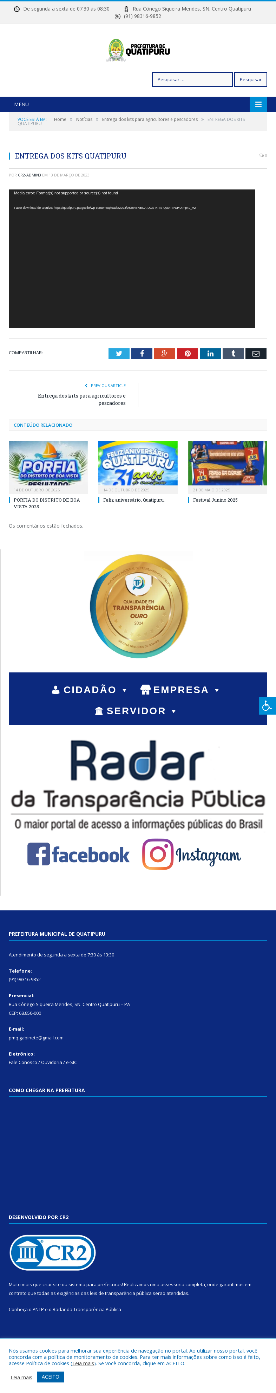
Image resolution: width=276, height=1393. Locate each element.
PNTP (38, 1333)
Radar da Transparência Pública (87, 1333)
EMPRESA (187, 713)
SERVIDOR (143, 734)
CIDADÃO (97, 713)
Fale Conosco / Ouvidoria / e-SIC (43, 1086)
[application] (132, 282)
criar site (51, 1308)
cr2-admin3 (29, 198)
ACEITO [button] (50, 1376)
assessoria (172, 1308)
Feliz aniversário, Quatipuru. (134, 524)
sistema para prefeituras (95, 1308)
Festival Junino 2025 (215, 524)
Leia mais (83, 1363)
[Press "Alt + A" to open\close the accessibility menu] (267, 706)
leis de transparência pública (121, 1317)
